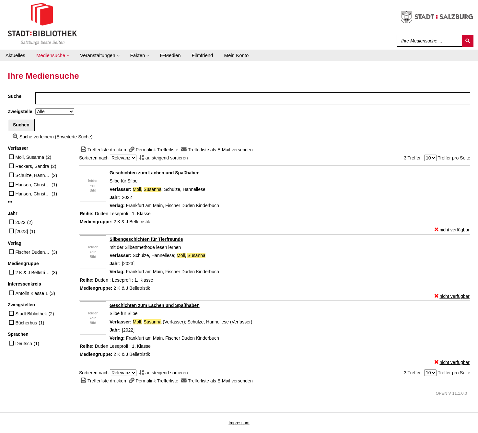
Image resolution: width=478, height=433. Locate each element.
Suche (14, 96)
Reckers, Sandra (32, 166)
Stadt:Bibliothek (31, 313)
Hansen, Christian (32, 184)
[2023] (21, 231)
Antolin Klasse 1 (31, 293)
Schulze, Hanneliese (32, 175)
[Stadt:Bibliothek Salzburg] (42, 23)
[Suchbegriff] (428, 41)
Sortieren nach (94, 157)
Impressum (238, 422)
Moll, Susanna (29, 157)
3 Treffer (412, 157)
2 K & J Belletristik (32, 272)
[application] (52, 55)
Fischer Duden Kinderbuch (32, 252)
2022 (20, 222)
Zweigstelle (20, 111)
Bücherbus (26, 322)
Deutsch (23, 343)
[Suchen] (467, 41)
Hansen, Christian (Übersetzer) (32, 193)
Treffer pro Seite (454, 157)
